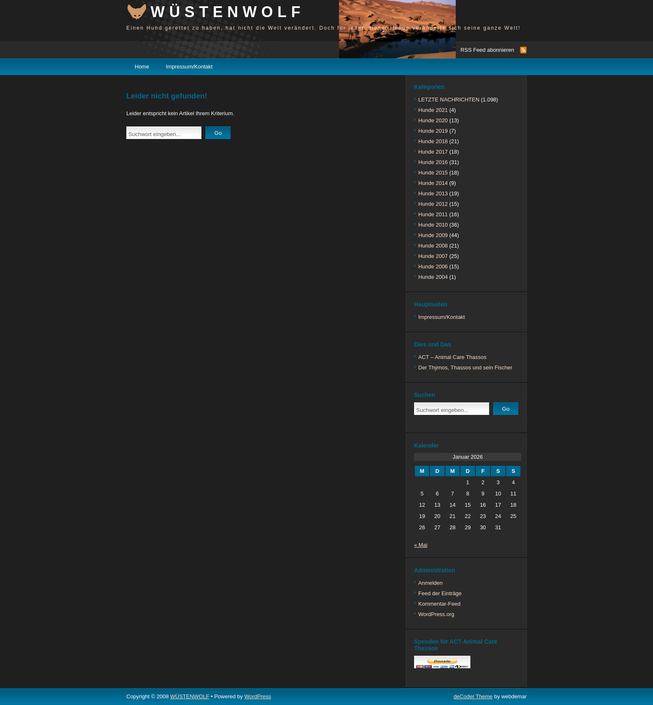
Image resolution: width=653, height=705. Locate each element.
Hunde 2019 (433, 131)
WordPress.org (436, 614)
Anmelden (430, 583)
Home (142, 66)
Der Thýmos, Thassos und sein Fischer (465, 367)
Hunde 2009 (433, 235)
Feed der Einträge (440, 593)
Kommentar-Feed (439, 604)
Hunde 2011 (433, 214)
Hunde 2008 (433, 246)
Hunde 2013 (433, 193)
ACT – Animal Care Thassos (452, 357)
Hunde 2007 (433, 256)
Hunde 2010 (433, 225)
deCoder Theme (473, 696)
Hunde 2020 (433, 120)
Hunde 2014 (433, 183)
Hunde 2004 (433, 277)
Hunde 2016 (433, 162)
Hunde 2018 (433, 141)
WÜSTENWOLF (228, 11)
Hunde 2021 (433, 110)
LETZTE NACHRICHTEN (449, 99)
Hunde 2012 (433, 204)
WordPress (257, 696)
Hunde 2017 (433, 152)
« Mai (420, 545)
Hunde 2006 (433, 266)
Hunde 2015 (433, 172)
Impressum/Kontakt (189, 66)
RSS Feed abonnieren (487, 50)
